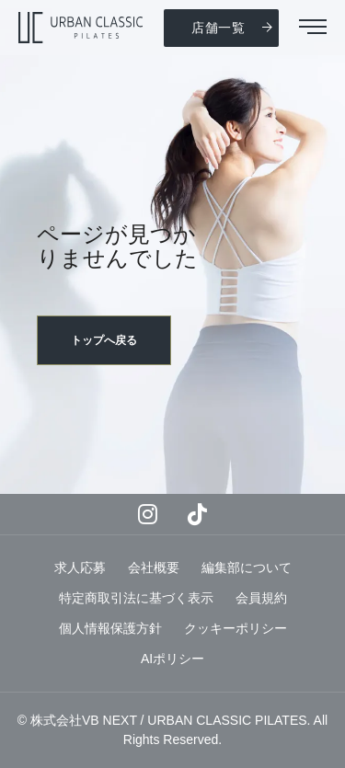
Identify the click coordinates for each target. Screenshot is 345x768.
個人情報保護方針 (110, 628)
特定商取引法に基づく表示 (136, 597)
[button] (313, 28)
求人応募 (80, 567)
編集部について (246, 567)
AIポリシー (172, 658)
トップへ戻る (104, 340)
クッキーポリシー (235, 628)
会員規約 (261, 597)
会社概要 (153, 567)
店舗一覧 (218, 27)
